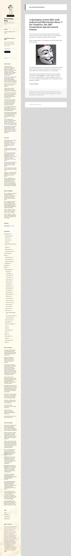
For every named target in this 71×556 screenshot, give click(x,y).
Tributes (5, 342)
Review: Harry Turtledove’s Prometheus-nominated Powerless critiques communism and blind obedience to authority (10, 477)
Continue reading (34, 83)
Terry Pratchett (9, 298)
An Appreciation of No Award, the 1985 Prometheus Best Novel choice (10, 149)
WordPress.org (7, 518)
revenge (39, 93)
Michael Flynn (8, 286)
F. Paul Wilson (8, 273)
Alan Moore (39, 92)
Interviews (6, 265)
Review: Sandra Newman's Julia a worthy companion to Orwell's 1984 (10, 169)
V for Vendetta (58, 93)
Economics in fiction (9, 261)
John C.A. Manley (7, 193)
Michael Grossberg (42, 91)
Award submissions (8, 259)
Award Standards (8, 257)
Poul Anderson (9, 290)
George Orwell (8, 275)
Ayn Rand (8, 271)
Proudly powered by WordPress (35, 104)
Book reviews (7, 336)
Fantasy (6, 242)
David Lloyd (44, 92)
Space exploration (8, 330)
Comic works (7, 240)
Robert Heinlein (9, 294)
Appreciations (7, 233)
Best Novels (7, 237)
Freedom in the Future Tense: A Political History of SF (10, 417)
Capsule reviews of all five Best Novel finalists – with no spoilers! (10, 85)
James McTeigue (58, 92)
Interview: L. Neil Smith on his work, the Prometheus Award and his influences (10, 401)
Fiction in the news (8, 319)
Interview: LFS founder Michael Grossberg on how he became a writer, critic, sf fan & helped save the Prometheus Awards (10, 396)
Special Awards (8, 249)
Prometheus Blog (8, 20)
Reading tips (7, 263)
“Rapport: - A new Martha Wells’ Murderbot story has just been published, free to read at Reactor (10, 174)
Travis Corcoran (9, 300)
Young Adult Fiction (9, 251)
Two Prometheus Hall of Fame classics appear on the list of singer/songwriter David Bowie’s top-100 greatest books (10, 108)
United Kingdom (52, 93)
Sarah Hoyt (8, 296)
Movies (6, 338)
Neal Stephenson (9, 288)
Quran (36, 93)
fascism (48, 92)
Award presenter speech (10, 315)
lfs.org (5, 551)
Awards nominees (9, 317)
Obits (6, 325)
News (5, 267)
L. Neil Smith (8, 284)
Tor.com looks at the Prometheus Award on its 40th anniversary (10, 406)
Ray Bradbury (8, 292)
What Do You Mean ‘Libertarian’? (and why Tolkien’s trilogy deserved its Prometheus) (9, 411)
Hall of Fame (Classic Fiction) (10, 244)
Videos (6, 332)
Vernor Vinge (8, 304)
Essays (5, 255)
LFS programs (7, 321)
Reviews (5, 334)
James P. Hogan (9, 279)
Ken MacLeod (8, 281)
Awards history (8, 308)
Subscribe (7, 51)
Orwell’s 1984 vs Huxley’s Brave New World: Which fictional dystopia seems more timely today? (10, 164)
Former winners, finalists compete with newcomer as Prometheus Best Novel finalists (10, 89)
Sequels (6, 247)
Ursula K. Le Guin (9, 302)
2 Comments (41, 95)
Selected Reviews (8, 340)
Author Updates (8, 269)
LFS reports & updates (9, 323)
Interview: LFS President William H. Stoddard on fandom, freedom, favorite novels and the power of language (9, 360)
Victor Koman (8, 306)
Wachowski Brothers (33, 95)
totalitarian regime (44, 93)
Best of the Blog (7, 253)
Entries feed (6, 514)
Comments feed (7, 516)
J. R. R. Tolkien (8, 277)
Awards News (7, 310)
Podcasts (6, 328)
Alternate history (8, 235)
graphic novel (52, 92)
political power (32, 93)
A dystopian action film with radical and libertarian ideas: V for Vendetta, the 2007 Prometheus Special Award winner (46, 24)
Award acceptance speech (11, 312)
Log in (5, 512)
